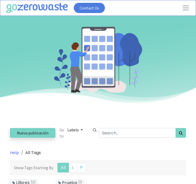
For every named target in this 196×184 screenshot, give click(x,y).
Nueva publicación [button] (32, 132)
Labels (73, 129)
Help (14, 153)
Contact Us (89, 7)
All (63, 167)
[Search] (181, 133)
